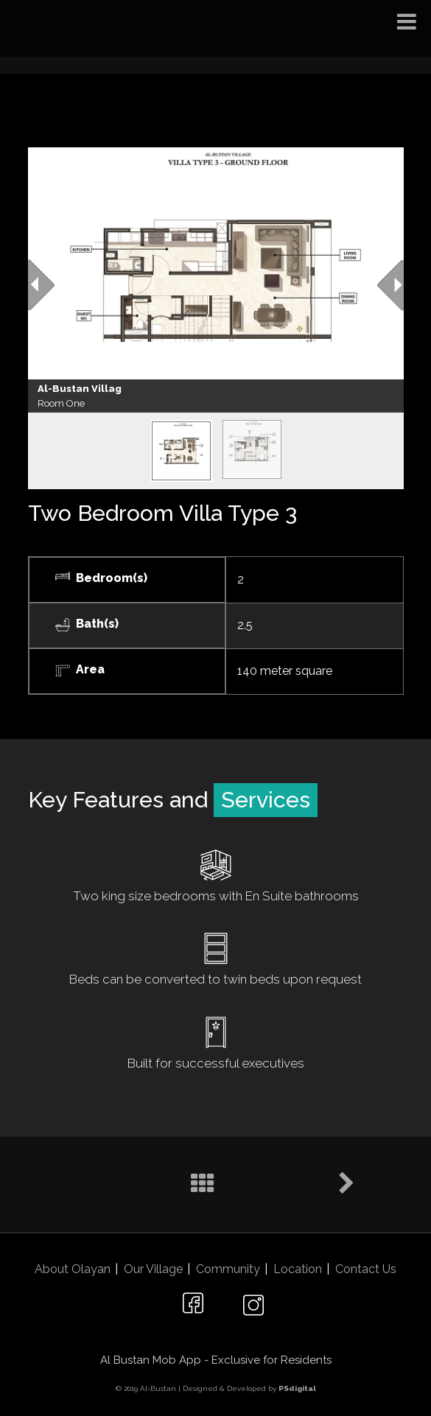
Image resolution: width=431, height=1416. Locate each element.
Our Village (153, 1269)
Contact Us (365, 1269)
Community (228, 1269)
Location (297, 1269)
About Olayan (73, 1269)
